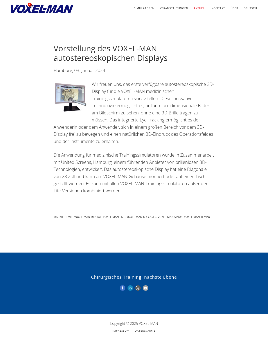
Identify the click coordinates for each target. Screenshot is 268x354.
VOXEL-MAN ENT (114, 217)
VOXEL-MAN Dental (88, 217)
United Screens (76, 162)
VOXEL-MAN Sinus (170, 217)
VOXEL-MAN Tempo (197, 217)
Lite (57, 191)
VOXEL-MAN (42, 8)
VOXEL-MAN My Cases (141, 217)
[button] (122, 288)
